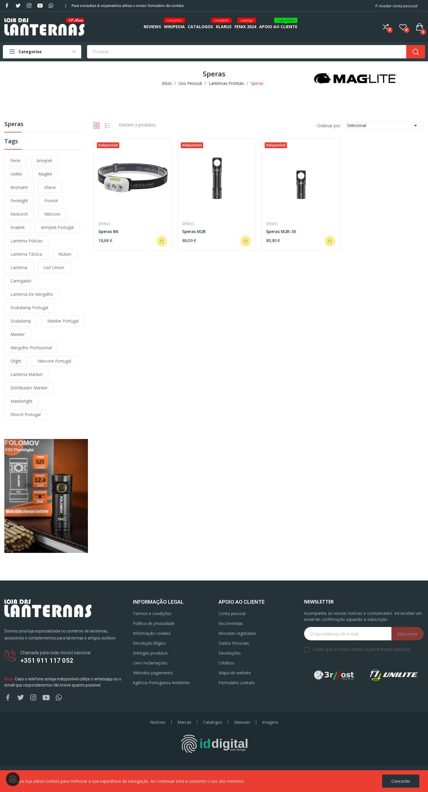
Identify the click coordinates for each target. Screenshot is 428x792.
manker (17, 334)
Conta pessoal (231, 613)
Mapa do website (234, 672)
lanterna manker (26, 374)
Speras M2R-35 (281, 231)
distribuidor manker (29, 387)
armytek (44, 160)
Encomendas (230, 623)
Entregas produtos (150, 653)
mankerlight (21, 401)
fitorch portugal (25, 414)
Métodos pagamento (153, 672)
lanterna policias (26, 240)
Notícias (157, 722)
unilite (16, 174)
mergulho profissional (31, 347)
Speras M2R (194, 231)
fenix (15, 160)
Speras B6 (108, 231)
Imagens (270, 722)
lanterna (18, 267)
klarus (50, 187)
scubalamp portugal (29, 307)
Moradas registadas (237, 633)
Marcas (184, 722)
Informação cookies (152, 633)
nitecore (52, 214)
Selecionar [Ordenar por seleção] (383, 125)
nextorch (19, 214)
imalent (17, 227)
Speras (14, 124)
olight (15, 361)
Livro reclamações (150, 663)
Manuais (242, 722)
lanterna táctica (26, 254)
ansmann (19, 187)
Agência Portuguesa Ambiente (161, 682)
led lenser (54, 267)
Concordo (400, 781)
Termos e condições (152, 613)
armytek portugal (57, 227)
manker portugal (63, 321)
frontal (51, 200)
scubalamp (20, 321)
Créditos (226, 663)
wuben (64, 254)
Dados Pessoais (233, 643)
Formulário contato (236, 682)
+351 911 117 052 (46, 660)
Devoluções (229, 653)
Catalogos (212, 722)
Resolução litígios (149, 643)
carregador (21, 281)
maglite (45, 174)
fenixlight (19, 200)
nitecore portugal (54, 361)
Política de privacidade (154, 623)
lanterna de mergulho (31, 294)
